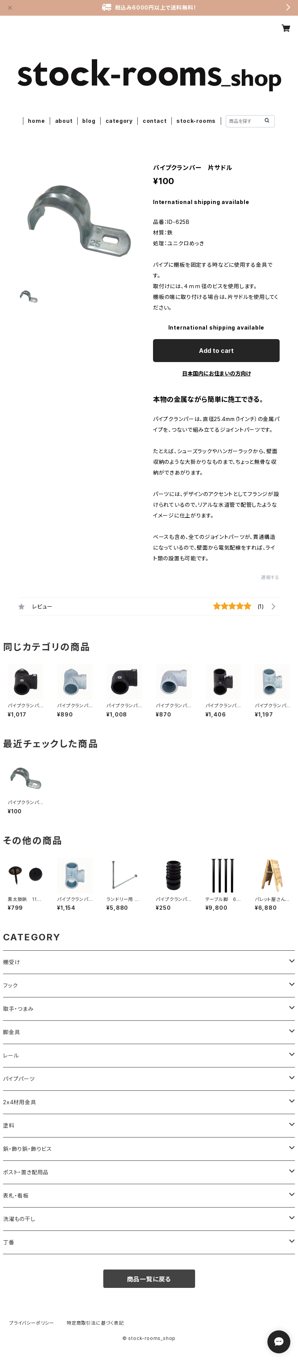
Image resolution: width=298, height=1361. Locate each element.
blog (88, 120)
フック (10, 985)
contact (155, 120)
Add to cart (216, 350)
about (64, 120)
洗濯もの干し (19, 1219)
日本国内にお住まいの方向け (216, 373)
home (36, 120)
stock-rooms (196, 120)
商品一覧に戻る (149, 1279)
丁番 (9, 1242)
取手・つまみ (18, 1008)
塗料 (9, 1125)
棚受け (11, 962)
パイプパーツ (19, 1078)
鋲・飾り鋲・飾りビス (27, 1149)
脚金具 (11, 1032)
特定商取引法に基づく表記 (95, 1323)
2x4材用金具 (19, 1102)
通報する (270, 577)
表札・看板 (16, 1195)
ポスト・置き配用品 (26, 1172)
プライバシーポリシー (31, 1323)
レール (11, 1055)
